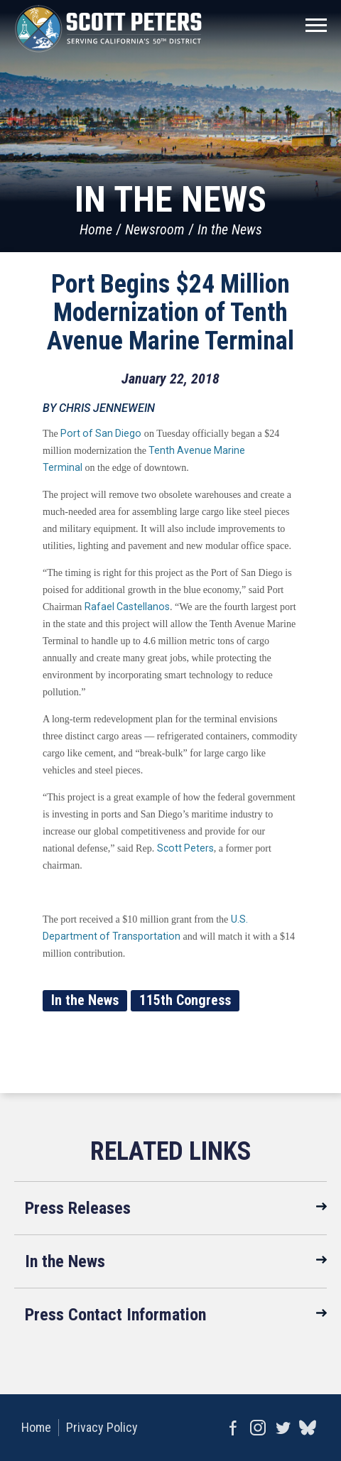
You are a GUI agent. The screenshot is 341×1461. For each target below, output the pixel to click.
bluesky (307, 1427)
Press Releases (78, 1208)
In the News (229, 229)
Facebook (232, 1427)
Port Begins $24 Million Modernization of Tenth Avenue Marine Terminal (170, 312)
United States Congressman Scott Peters (108, 28)
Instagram (257, 1427)
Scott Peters (185, 848)
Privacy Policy (102, 1427)
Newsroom (155, 229)
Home (96, 229)
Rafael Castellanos (127, 606)
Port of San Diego (100, 433)
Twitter (282, 1427)
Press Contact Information (115, 1315)
